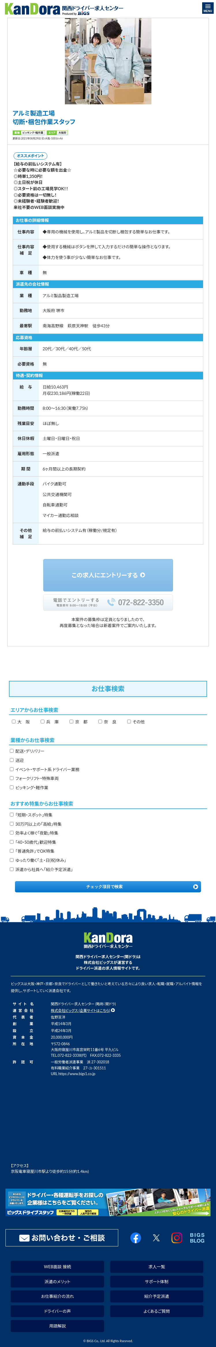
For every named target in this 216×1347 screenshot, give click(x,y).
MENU (208, 9)
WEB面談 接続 (57, 1266)
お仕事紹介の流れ (57, 1296)
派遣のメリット (57, 1281)
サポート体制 (156, 1281)
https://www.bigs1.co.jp (76, 1074)
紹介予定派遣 (156, 1296)
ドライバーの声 (57, 1311)
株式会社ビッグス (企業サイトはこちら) (80, 1010)
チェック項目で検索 (104, 886)
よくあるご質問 (157, 1311)
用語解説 (57, 1325)
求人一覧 (157, 1266)
